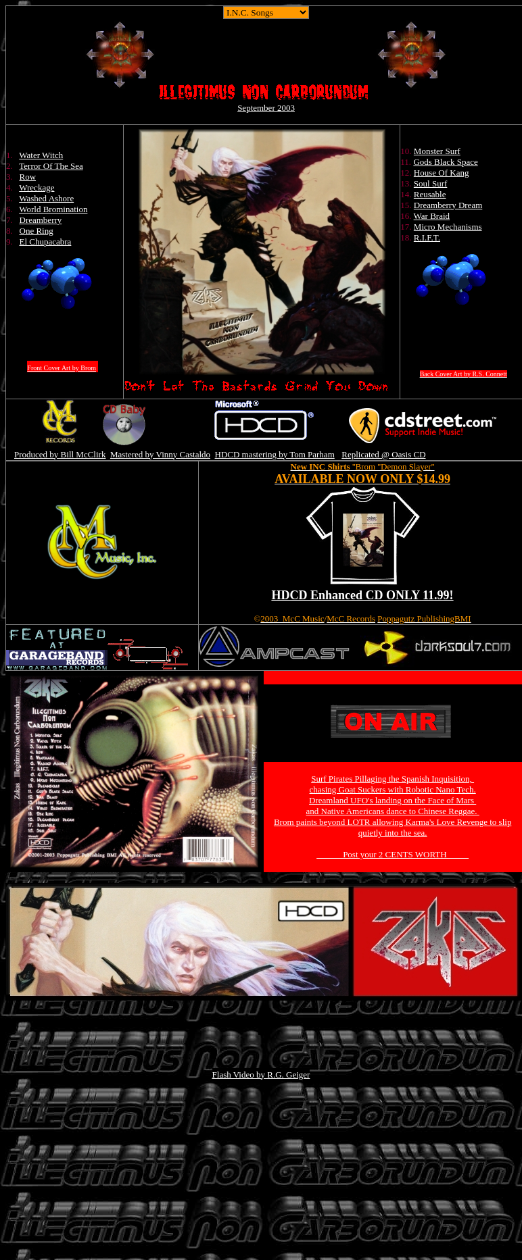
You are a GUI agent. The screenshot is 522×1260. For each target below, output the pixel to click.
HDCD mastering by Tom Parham (275, 454)
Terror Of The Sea (51, 166)
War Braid (432, 216)
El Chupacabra (46, 241)
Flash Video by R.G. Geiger (261, 1074)
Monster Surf (437, 151)
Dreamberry (41, 220)
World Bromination (53, 209)
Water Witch (41, 155)
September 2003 (266, 108)
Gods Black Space (445, 162)
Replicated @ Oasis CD (383, 454)
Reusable (430, 194)
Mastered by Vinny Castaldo (160, 454)
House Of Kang (441, 173)
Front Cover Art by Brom (61, 368)
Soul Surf (430, 183)
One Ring (36, 231)
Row (28, 177)
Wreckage (36, 187)
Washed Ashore (46, 198)
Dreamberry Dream (448, 205)
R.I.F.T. (427, 237)
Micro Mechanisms (448, 227)
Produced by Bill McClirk (59, 454)
